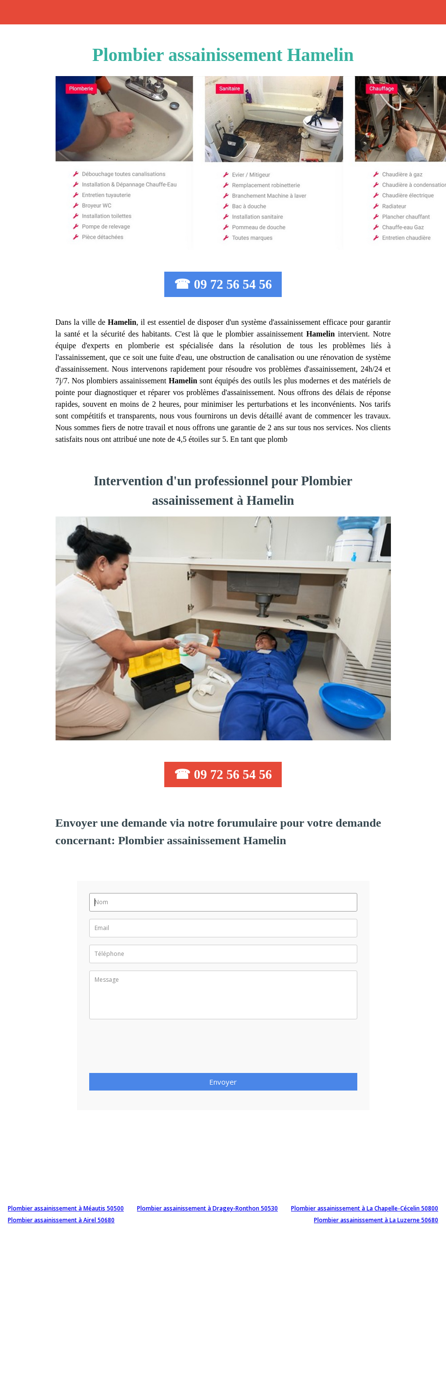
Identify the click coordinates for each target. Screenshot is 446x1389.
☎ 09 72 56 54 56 (223, 284)
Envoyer (223, 1082)
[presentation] (163, 1049)
